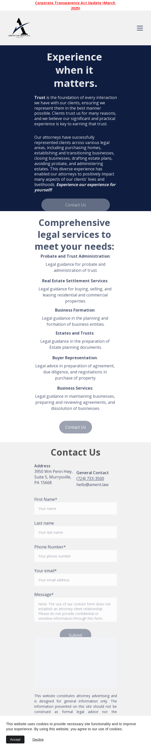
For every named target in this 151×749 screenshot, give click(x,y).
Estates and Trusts (75, 334)
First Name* (45, 507)
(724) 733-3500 (90, 479)
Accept (15, 739)
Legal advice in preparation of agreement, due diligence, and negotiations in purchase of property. (75, 373)
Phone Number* (50, 555)
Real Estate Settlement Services (74, 282)
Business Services (74, 389)
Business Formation (75, 311)
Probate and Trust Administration (75, 257)
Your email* (45, 579)
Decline (38, 739)
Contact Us (75, 205)
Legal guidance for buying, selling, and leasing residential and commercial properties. (75, 296)
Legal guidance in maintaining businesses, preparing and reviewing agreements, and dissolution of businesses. (75, 404)
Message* (44, 602)
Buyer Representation (74, 359)
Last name (44, 531)
